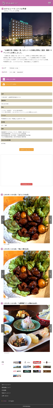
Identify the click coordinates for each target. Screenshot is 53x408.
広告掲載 (4, 390)
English (12, 401)
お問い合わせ (5, 396)
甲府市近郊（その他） (14, 68)
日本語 (4, 401)
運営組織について (6, 387)
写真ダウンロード (6, 393)
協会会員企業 (20, 72)
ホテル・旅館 (12, 72)
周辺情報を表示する (26, 184)
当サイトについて (6, 384)
